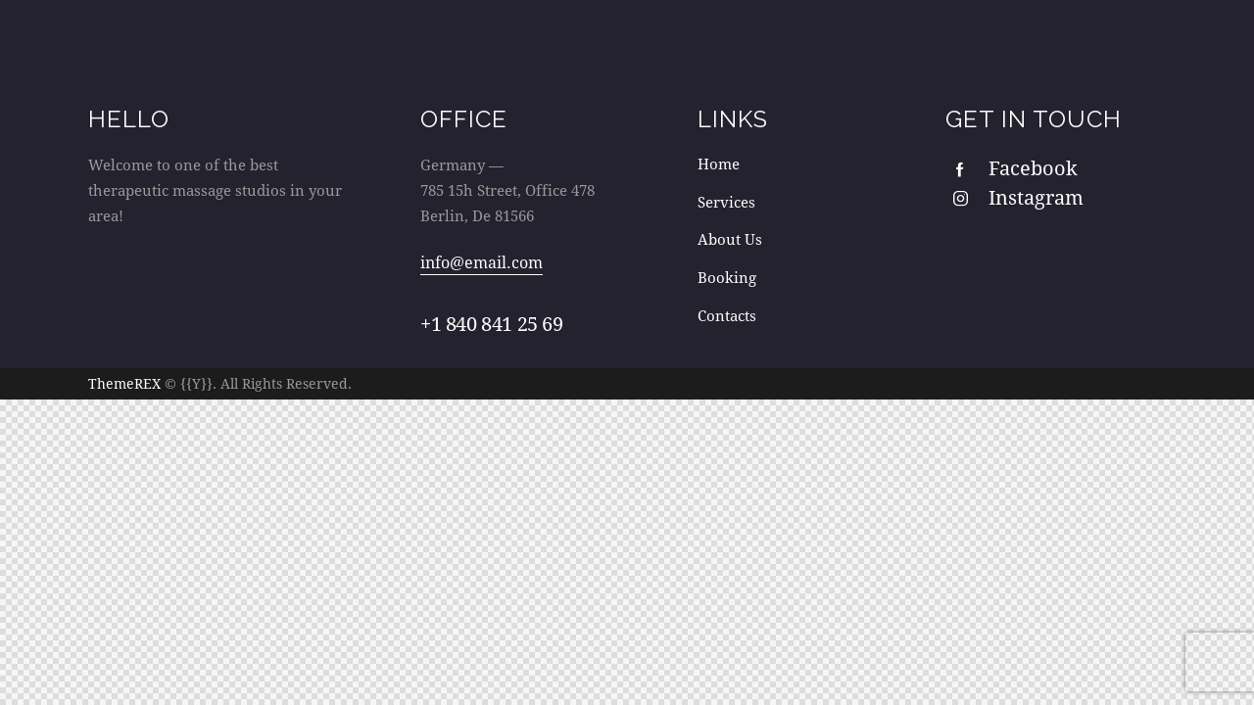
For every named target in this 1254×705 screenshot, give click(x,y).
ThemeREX (124, 382)
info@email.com (481, 262)
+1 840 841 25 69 (491, 323)
